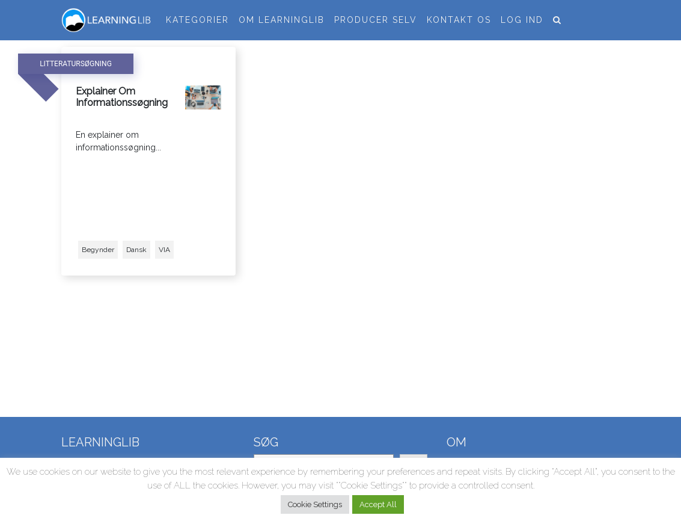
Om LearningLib (282, 20)
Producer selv (375, 20)
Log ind (522, 20)
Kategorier (197, 20)
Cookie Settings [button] (315, 504)
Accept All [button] (378, 504)
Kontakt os (459, 20)
